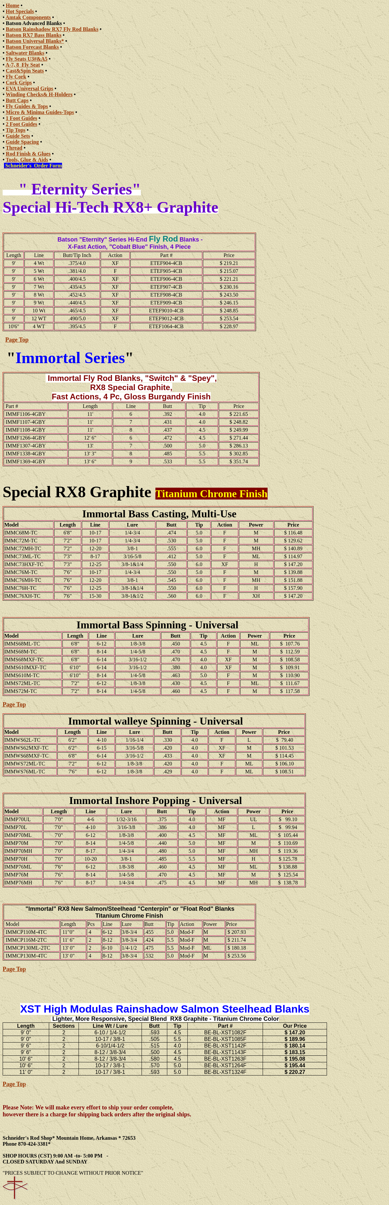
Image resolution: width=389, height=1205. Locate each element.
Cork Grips (19, 82)
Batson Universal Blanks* (35, 41)
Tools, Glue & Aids (27, 159)
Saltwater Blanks (25, 53)
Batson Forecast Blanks (32, 47)
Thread (14, 148)
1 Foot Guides (21, 118)
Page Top (17, 339)
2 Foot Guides (21, 124)
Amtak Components (28, 17)
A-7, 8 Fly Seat (23, 65)
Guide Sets (18, 136)
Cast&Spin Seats (25, 70)
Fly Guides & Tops (27, 106)
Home (12, 5)
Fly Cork (16, 76)
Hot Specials (20, 11)
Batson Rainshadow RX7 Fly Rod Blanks (52, 29)
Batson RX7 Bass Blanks (34, 35)
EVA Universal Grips (29, 88)
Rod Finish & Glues (28, 154)
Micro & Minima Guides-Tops (40, 112)
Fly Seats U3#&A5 (27, 59)
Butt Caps (17, 100)
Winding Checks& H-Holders (39, 94)
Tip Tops (15, 130)
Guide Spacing (22, 142)
